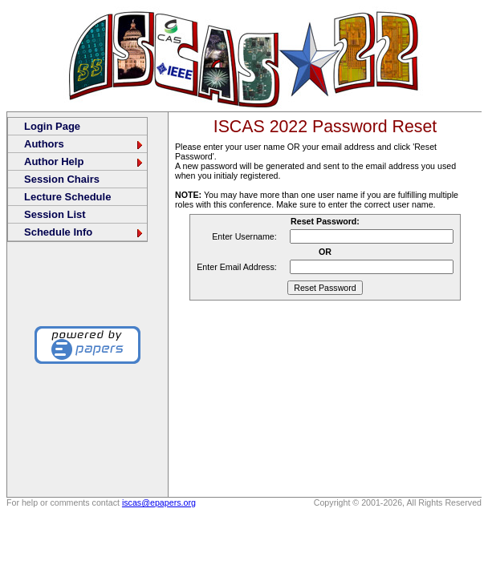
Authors (84, 144)
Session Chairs (62, 179)
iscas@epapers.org (159, 502)
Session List (55, 214)
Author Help (84, 161)
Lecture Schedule (67, 197)
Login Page (52, 126)
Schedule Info (84, 232)
